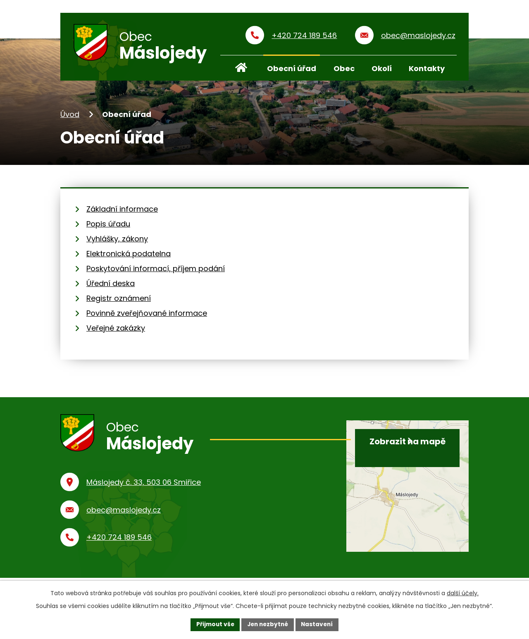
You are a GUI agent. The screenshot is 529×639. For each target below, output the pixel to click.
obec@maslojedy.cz (123, 518)
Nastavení (319, 624)
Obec (344, 68)
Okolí (382, 68)
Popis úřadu (108, 227)
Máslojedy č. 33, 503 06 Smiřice (143, 490)
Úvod (69, 117)
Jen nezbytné (267, 624)
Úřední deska (110, 286)
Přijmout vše (213, 624)
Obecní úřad (291, 68)
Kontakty (427, 68)
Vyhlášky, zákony (117, 241)
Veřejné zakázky (115, 331)
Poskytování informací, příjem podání (155, 271)
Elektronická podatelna (128, 256)
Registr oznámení (118, 301)
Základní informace (122, 212)
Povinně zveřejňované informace (146, 316)
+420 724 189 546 (119, 545)
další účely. (463, 593)
